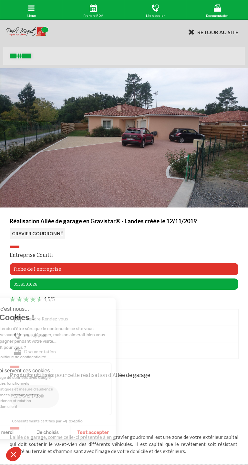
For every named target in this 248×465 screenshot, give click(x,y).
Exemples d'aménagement (19, 56)
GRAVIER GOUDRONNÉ (37, 233)
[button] (13, 454)
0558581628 (25, 284)
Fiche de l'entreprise (37, 269)
